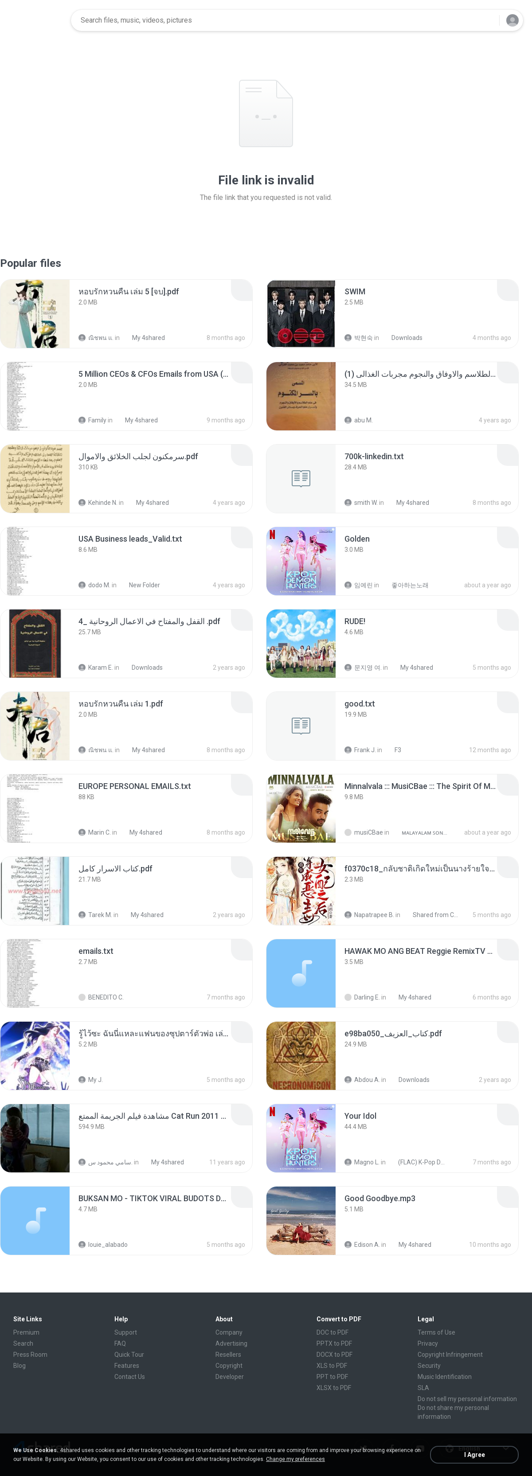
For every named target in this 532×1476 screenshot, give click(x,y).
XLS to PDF (332, 1365)
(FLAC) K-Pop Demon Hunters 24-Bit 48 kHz (417, 1162)
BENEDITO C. (101, 997)
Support (125, 1332)
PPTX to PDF (334, 1343)
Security (429, 1365)
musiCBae (363, 832)
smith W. (361, 502)
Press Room (30, 1354)
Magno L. (361, 1162)
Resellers (228, 1354)
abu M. (358, 420)
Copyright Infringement (450, 1354)
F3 (393, 750)
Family (92, 420)
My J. (90, 1079)
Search (23, 1343)
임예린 (358, 585)
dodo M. (94, 585)
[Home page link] (36, 20)
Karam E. (95, 667)
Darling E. (362, 997)
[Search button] (487, 20)
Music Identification (445, 1376)
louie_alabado (103, 1244)
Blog (19, 1365)
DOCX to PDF (334, 1354)
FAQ (120, 1343)
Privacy (428, 1343)
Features (126, 1365)
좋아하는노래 (405, 585)
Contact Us (129, 1376)
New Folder (139, 585)
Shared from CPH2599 (432, 914)
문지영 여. (363, 667)
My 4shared (143, 337)
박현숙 (358, 337)
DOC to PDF (332, 1332)
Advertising (231, 1343)
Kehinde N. (97, 502)
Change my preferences (295, 1459)
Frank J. (360, 750)
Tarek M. (95, 914)
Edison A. (362, 1244)
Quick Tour (129, 1354)
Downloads (402, 337)
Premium (26, 1332)
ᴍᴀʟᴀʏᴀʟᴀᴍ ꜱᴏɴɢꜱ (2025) (421, 832)
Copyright (229, 1365)
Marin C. (94, 832)
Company (229, 1332)
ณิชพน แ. (95, 337)
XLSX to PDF (334, 1387)
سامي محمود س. (105, 1162)
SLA (423, 1387)
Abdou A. (362, 1079)
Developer (229, 1376)
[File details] (35, 314)
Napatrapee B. (369, 914)
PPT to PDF (332, 1376)
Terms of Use (436, 1332)
